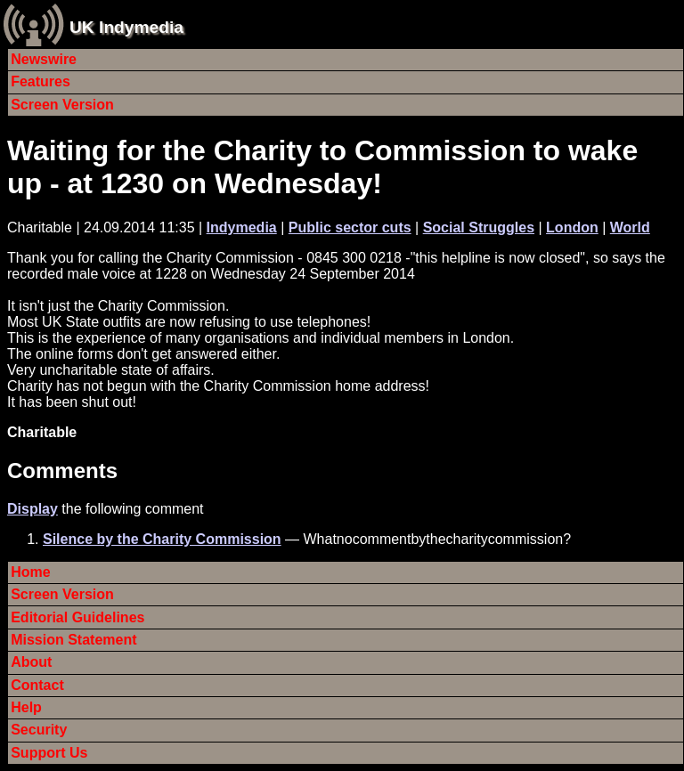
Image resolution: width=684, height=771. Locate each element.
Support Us (49, 752)
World (630, 227)
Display (32, 508)
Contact (37, 685)
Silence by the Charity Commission (162, 539)
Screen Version (62, 104)
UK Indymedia (126, 27)
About (31, 662)
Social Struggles (478, 227)
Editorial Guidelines (77, 617)
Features (40, 81)
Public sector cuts (350, 227)
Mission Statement (73, 639)
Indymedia (242, 227)
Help (26, 707)
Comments (62, 471)
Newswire (44, 59)
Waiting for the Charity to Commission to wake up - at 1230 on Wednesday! (322, 166)
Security (39, 729)
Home (30, 572)
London (572, 227)
